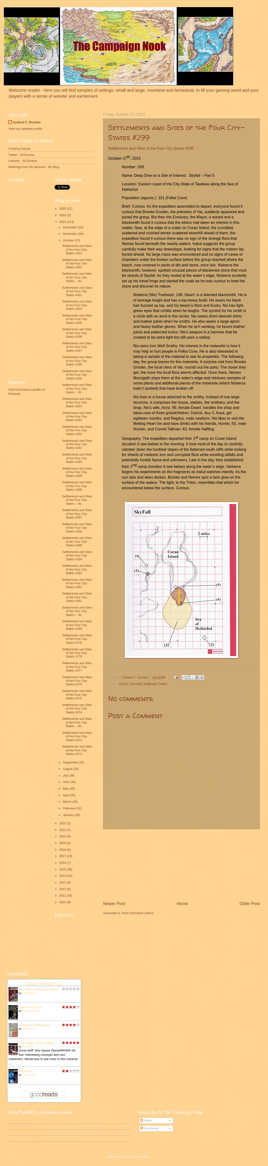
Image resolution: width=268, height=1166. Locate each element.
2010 (63, 902)
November (70, 233)
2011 (63, 895)
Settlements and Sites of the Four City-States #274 (77, 708)
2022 (63, 823)
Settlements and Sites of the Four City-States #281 (77, 597)
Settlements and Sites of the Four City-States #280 (77, 624)
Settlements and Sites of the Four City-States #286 (77, 527)
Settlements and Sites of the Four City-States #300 (77, 305)
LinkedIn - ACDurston (22, 161)
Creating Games (19, 148)
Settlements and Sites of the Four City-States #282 (77, 583)
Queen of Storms (30, 1007)
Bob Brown (27, 1028)
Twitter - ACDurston (21, 155)
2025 (63, 208)
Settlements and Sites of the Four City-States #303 (77, 249)
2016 (63, 862)
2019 (63, 843)
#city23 (124, 684)
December (70, 227)
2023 (63, 222)
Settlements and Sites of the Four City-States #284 (77, 555)
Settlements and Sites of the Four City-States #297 (77, 346)
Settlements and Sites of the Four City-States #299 (77, 319)
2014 (63, 876)
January (68, 815)
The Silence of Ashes (21, 1132)
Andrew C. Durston (27, 122)
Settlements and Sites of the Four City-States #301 (77, 291)
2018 (63, 849)
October (68, 240)
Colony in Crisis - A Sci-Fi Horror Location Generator (42, 1138)
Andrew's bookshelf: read (44, 984)
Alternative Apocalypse (34, 1025)
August (68, 769)
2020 (63, 836)
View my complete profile (25, 128)
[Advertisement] (181, 865)
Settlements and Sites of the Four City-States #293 (77, 416)
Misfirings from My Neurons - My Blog (33, 167)
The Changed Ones (20, 1126)
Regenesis (26, 1071)
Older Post (250, 903)
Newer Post (114, 903)
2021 (63, 830)
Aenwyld (136, 684)
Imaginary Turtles (155, 684)
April (66, 795)
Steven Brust (28, 993)
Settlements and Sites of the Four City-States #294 (77, 402)
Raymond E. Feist (31, 1011)
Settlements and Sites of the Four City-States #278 (77, 653)
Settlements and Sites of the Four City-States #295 (77, 374)
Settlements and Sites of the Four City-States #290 (77, 458)
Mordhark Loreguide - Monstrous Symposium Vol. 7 (42, 1120)
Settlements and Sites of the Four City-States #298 (77, 332)
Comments (149, 1128)
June (66, 782)
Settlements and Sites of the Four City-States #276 (77, 680)
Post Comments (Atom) (138, 913)
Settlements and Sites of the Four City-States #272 (77, 750)
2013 (63, 882)
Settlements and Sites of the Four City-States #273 (77, 736)
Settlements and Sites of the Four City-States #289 (77, 472)
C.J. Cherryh (28, 1075)
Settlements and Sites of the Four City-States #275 (77, 694)
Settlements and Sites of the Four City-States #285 (77, 541)
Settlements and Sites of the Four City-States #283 (77, 569)
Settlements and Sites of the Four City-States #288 (77, 485)
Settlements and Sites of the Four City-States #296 (77, 360)
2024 (63, 215)
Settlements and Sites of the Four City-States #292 (77, 430)
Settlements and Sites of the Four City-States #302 (77, 263)
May (66, 788)
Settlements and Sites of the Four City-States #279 (77, 638)
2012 (63, 889)
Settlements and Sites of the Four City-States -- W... (77, 277)
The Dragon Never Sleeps (36, 1043)
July (66, 775)
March (67, 801)
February (69, 808)
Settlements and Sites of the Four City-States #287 (77, 513)
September (71, 762)
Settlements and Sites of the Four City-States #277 (77, 666)
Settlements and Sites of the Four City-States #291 (77, 444)
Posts (146, 1120)
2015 (63, 869)
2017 (63, 856)
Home (182, 903)
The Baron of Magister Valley (38, 989)
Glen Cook (27, 1046)
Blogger (155, 1156)
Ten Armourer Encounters (24, 1144)
